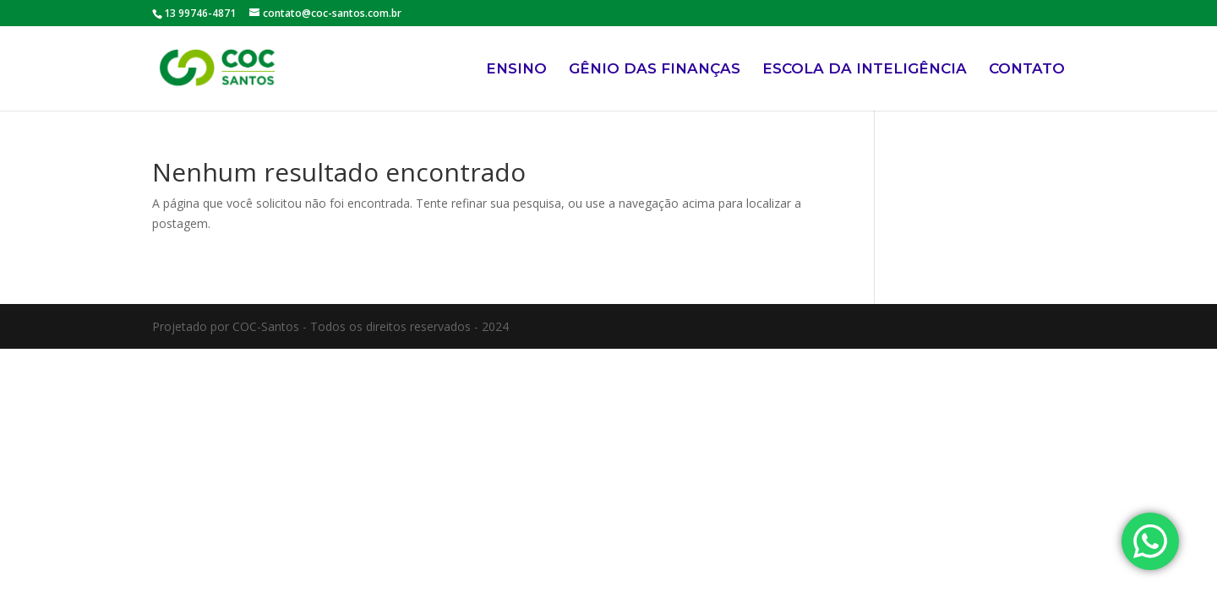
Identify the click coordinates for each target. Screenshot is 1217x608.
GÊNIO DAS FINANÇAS (654, 69)
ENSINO (516, 69)
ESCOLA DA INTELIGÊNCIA (864, 69)
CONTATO (1027, 69)
